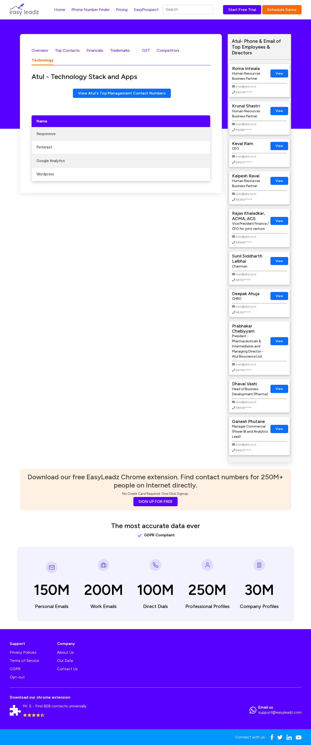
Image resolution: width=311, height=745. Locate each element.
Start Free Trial (242, 9)
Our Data (65, 660)
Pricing (122, 9)
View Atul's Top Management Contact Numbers (122, 93)
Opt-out (17, 677)
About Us (65, 652)
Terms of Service (24, 660)
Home (59, 9)
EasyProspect (146, 9)
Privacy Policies (23, 652)
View (279, 73)
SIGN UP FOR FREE (155, 501)
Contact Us (67, 669)
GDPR (15, 669)
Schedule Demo (281, 9)
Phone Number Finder (90, 9)
